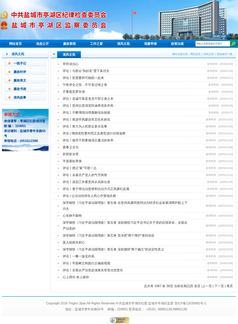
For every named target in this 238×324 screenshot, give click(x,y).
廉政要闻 (69, 43)
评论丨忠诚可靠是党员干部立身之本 (88, 98)
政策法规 (177, 43)
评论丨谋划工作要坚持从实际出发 (86, 182)
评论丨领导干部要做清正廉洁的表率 (88, 140)
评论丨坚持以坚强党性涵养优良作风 (88, 105)
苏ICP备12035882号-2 (190, 303)
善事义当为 (71, 147)
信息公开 (42, 43)
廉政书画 (19, 89)
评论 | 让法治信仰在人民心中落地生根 (89, 195)
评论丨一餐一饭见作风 (78, 256)
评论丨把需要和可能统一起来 (83, 78)
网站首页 (15, 43)
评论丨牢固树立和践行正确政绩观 (86, 263)
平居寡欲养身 (72, 161)
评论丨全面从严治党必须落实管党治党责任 (93, 270)
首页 (197, 286)
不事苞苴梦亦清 (74, 91)
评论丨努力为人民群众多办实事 (85, 126)
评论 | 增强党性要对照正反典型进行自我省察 (94, 133)
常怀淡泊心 (71, 64)
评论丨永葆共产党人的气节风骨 (85, 175)
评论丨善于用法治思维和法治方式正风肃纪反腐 (96, 189)
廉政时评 (19, 72)
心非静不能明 (72, 215)
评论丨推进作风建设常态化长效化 (86, 119)
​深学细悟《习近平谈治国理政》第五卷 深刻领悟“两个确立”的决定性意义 (113, 249)
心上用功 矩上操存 (76, 277)
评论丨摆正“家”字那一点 (80, 168)
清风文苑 (123, 43)
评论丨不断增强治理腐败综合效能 (86, 112)
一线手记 (19, 63)
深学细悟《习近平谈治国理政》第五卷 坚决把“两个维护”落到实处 (109, 235)
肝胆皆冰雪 (71, 154)
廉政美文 (19, 80)
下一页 (219, 286)
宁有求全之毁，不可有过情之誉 (85, 84)
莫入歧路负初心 (74, 242)
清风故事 (19, 97)
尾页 (229, 286)
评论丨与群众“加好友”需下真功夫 (86, 71)
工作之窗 (96, 43)
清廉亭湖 (150, 43)
